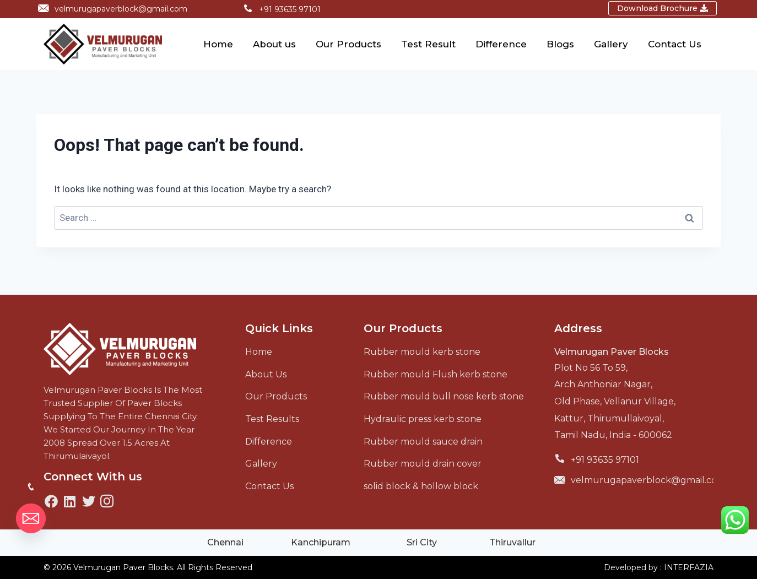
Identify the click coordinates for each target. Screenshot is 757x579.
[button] (662, 8)
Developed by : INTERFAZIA (658, 567)
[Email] (31, 518)
